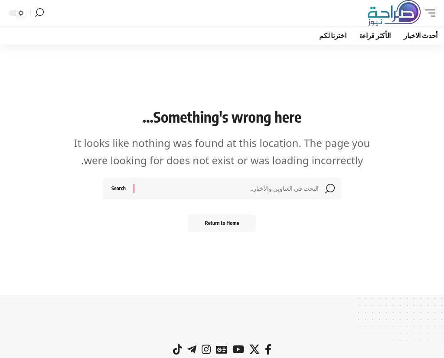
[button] (428, 13)
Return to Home (222, 223)
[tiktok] (177, 349)
